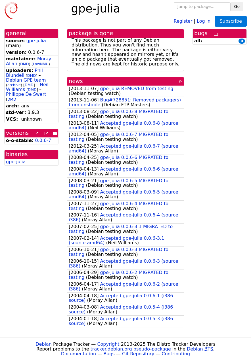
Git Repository (138, 353)
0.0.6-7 (43, 140)
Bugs (109, 353)
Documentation (78, 353)
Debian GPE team (26, 80)
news (76, 81)
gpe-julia (36, 40)
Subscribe (230, 21)
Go (237, 6)
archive (14, 85)
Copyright (108, 344)
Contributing (176, 353)
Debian (43, 344)
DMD (24, 64)
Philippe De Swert (26, 94)
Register (183, 21)
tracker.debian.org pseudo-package (131, 349)
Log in (203, 21)
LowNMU (41, 64)
